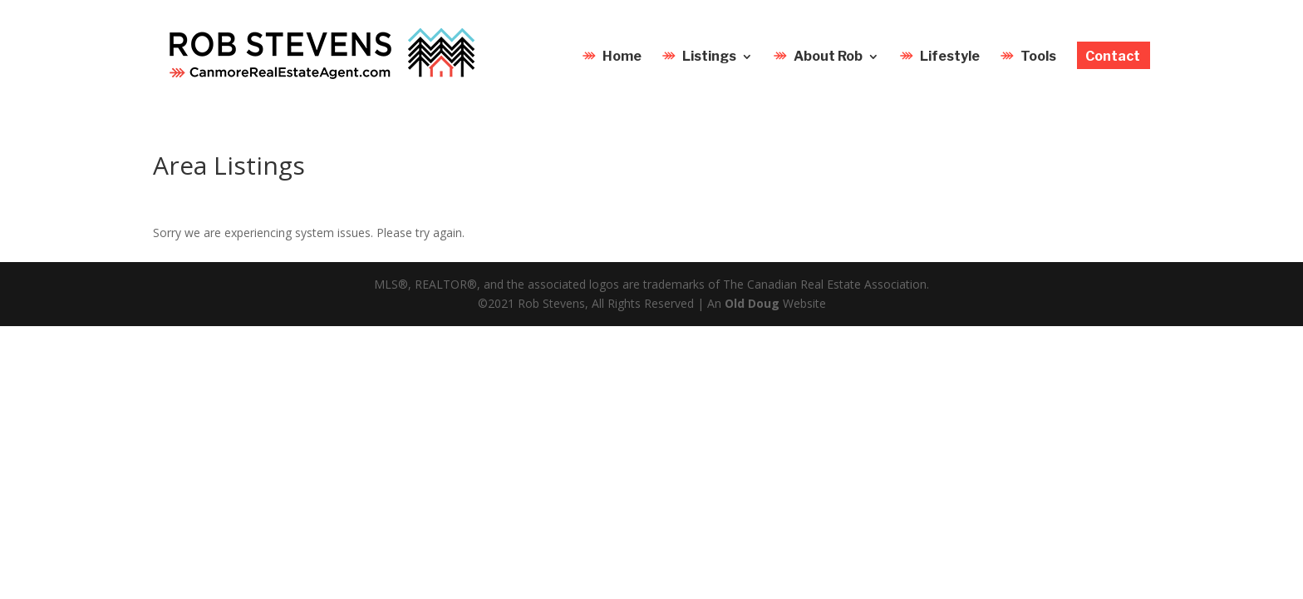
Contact (1112, 57)
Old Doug (752, 303)
